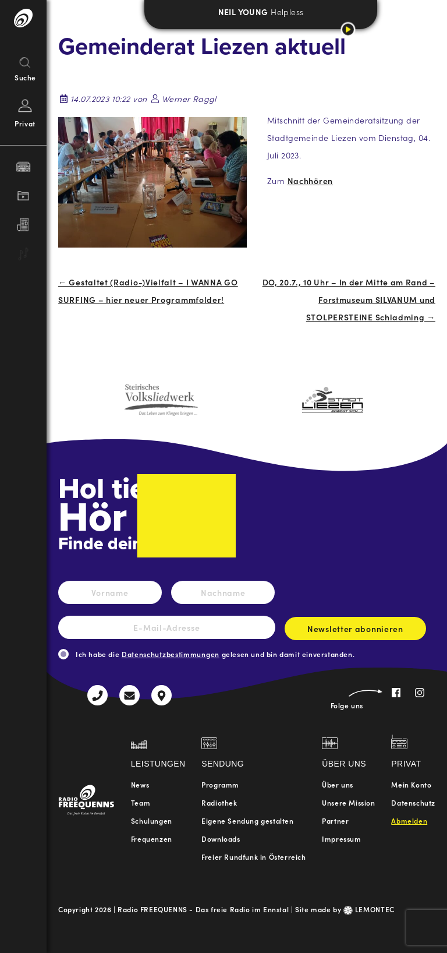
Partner (335, 820)
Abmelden (409, 820)
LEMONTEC (369, 909)
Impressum (341, 838)
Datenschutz (413, 802)
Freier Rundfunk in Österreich (253, 857)
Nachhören (310, 180)
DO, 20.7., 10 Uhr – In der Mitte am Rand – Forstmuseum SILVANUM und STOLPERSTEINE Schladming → (348, 299)
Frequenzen (151, 838)
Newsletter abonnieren (355, 631)
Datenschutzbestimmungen (170, 654)
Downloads (220, 838)
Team (140, 802)
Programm (220, 784)
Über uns (337, 784)
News (140, 784)
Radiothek (219, 802)
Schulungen (151, 820)
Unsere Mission (348, 802)
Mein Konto (411, 784)
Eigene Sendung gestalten (247, 820)
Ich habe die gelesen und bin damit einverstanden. (215, 654)
